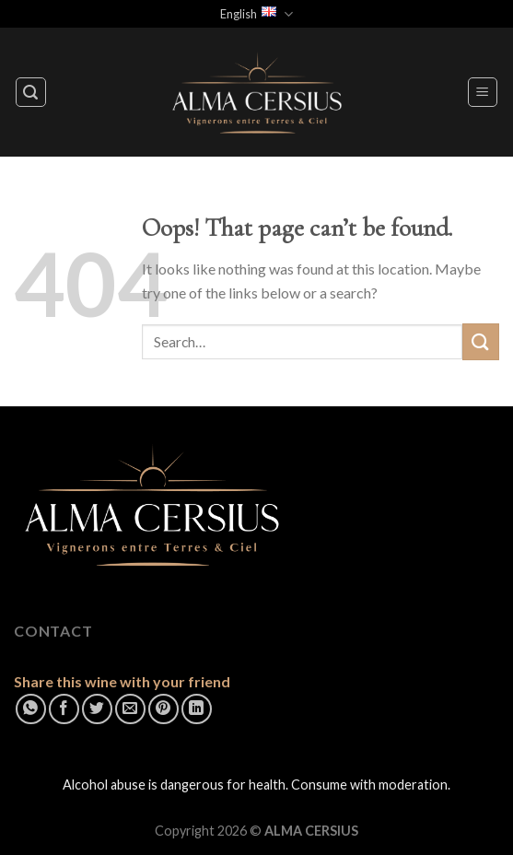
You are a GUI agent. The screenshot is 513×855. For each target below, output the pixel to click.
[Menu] (483, 92)
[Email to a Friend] (130, 709)
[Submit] (480, 341)
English (256, 14)
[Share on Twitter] (97, 709)
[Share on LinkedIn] (196, 709)
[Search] (31, 92)
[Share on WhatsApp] (31, 709)
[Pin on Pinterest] (163, 709)
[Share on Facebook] (64, 709)
